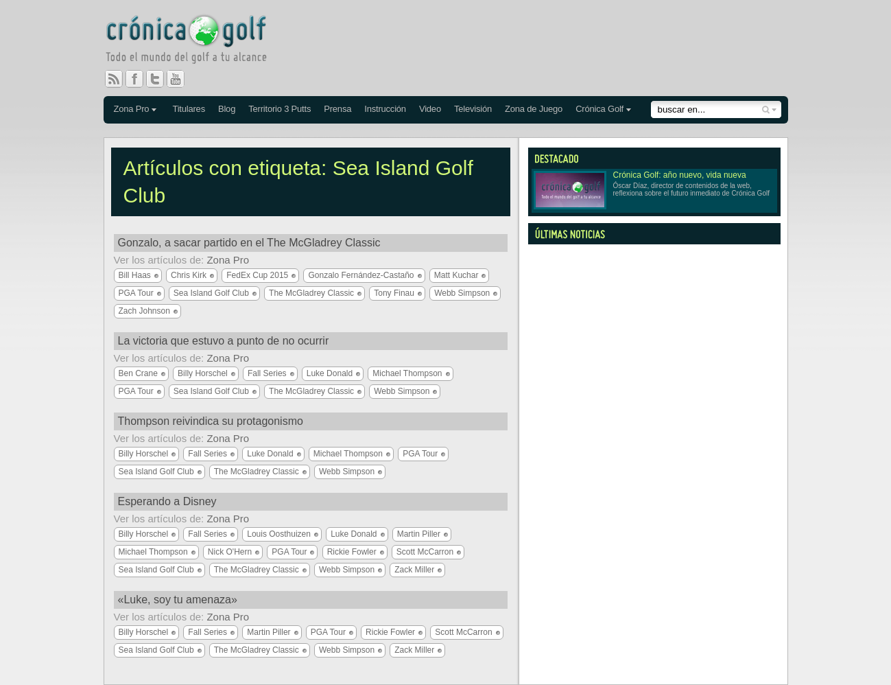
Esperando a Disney (167, 501)
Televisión (473, 109)
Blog (226, 109)
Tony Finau (394, 293)
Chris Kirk (188, 275)
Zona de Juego (533, 109)
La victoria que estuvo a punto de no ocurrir (223, 341)
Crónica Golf (599, 109)
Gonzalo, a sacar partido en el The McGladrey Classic (249, 242)
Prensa (337, 109)
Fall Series (267, 373)
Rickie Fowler (352, 552)
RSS (114, 79)
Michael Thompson (407, 373)
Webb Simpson (462, 293)
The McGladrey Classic (311, 293)
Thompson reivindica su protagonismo (210, 421)
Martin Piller (418, 534)
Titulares (188, 109)
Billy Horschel (203, 373)
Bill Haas (135, 275)
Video (430, 109)
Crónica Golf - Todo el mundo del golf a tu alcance (196, 41)
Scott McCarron (424, 552)
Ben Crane (138, 373)
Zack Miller (414, 569)
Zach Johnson (144, 311)
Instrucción (385, 109)
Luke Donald (330, 373)
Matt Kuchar (456, 275)
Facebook (140, 79)
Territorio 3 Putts (279, 109)
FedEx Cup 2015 (257, 275)
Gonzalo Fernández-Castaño (361, 275)
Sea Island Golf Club (211, 293)
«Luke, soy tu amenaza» (177, 599)
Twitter (160, 79)
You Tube (181, 79)
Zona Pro (132, 109)
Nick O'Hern (230, 552)
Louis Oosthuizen (279, 534)
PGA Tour (136, 293)
